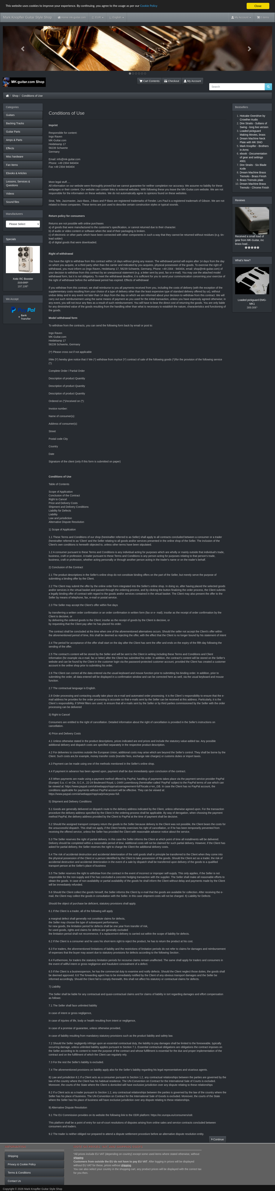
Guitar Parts (13, 131)
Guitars (10, 115)
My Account (192, 81)
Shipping (13, 1156)
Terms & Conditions (19, 1172)
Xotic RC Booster (23, 278)
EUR (97, 17)
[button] (23, 48)
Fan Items (12, 164)
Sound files (12, 201)
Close (257, 6)
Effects (10, 148)
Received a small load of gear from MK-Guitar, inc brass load (249, 240)
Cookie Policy (149, 6)
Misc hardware (14, 156)
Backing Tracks (15, 123)
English (117, 17)
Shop (15, 95)
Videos (10, 193)
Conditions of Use (32, 95)
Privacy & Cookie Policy (22, 1164)
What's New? (243, 260)
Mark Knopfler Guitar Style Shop (27, 17)
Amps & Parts (14, 139)
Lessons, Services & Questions (18, 183)
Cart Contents (149, 81)
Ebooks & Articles (16, 173)
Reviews (240, 200)
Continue (217, 1139)
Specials (11, 239)
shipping (78, 1157)
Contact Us (14, 1180)
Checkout (171, 81)
